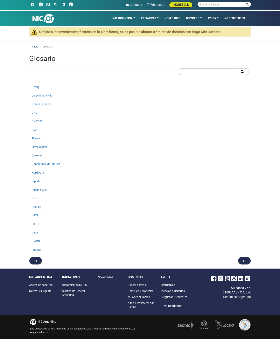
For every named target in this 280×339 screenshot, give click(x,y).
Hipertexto (38, 181)
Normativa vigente (40, 290)
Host (35, 198)
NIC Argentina (123, 18)
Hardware (38, 172)
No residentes (234, 18)
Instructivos (168, 284)
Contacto (134, 5)
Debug (35, 87)
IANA (35, 232)
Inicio (35, 47)
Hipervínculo (39, 189)
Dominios (194, 18)
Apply (243, 71)
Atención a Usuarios (173, 290)
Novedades (172, 18)
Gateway (37, 155)
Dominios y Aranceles (140, 290)
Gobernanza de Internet (46, 164)
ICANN (36, 241)
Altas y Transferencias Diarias (141, 304)
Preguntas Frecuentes (174, 297)
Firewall (36, 138)
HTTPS (36, 224)
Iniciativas (150, 18)
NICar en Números (139, 297)
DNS (34, 112)
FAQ (34, 129)
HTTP (35, 215)
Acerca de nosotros (40, 284)
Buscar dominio (137, 284)
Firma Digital (39, 146)
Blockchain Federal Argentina (73, 292)
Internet (36, 249)
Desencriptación (41, 104)
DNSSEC (37, 121)
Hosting (36, 206)
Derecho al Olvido (42, 95)
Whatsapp (155, 5)
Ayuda (213, 18)
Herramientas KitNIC (74, 284)
